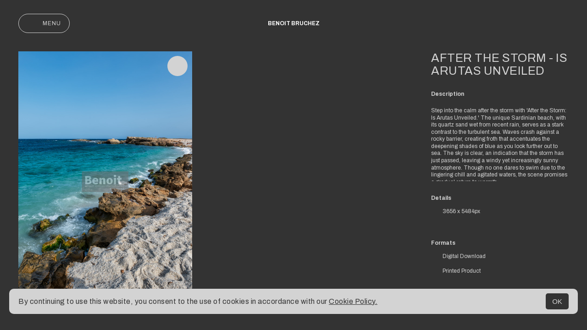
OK (557, 301)
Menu (44, 23)
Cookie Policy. (353, 301)
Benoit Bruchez (294, 23)
